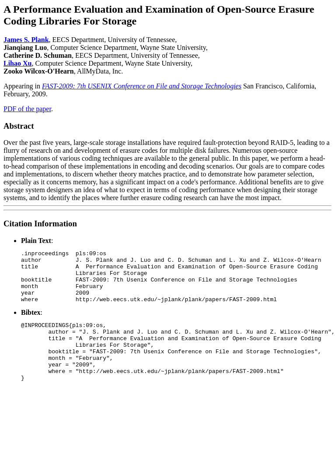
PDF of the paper (27, 109)
